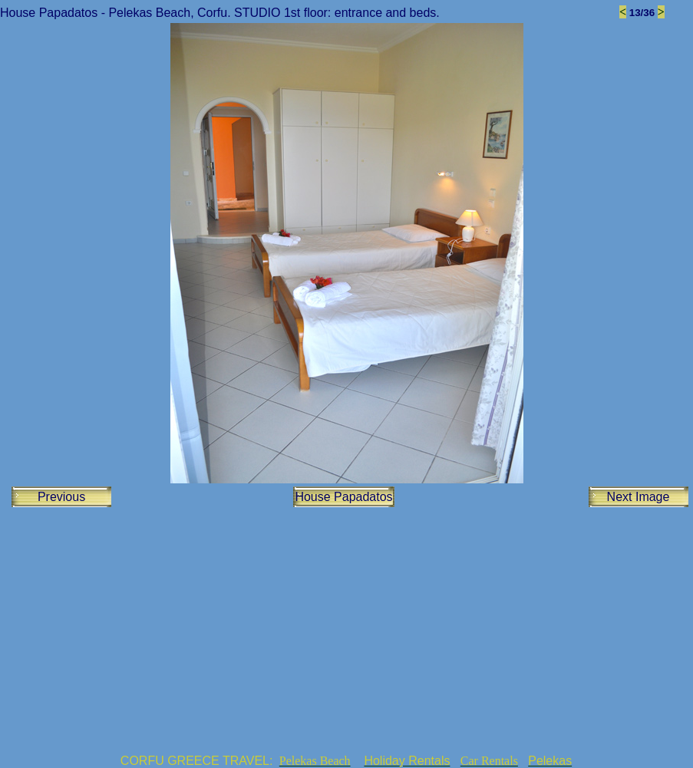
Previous (61, 496)
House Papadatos (343, 496)
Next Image (638, 496)
